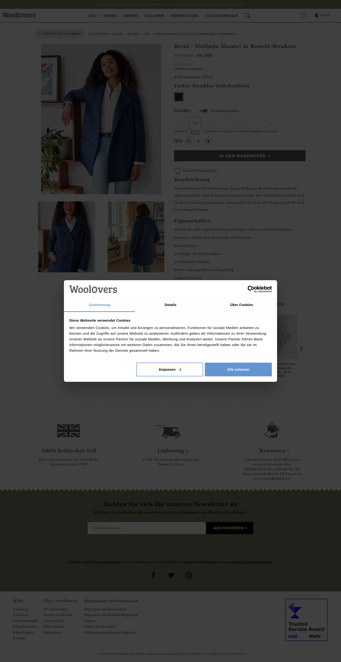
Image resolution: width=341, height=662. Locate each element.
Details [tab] (170, 305)
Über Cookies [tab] (241, 305)
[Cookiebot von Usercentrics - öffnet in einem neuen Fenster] (251, 289)
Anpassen (170, 369)
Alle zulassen (238, 369)
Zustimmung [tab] (99, 305)
